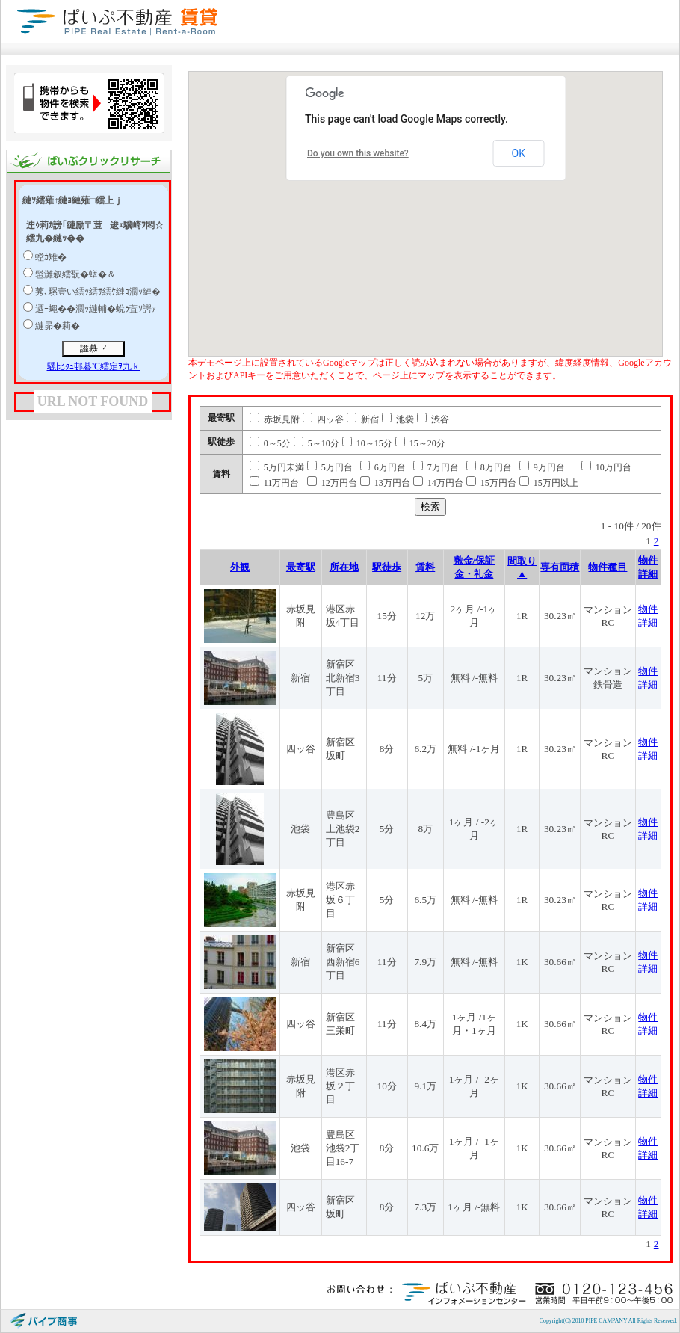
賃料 (425, 567)
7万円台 (436, 467)
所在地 (344, 567)
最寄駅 (300, 567)
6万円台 (383, 467)
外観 (240, 567)
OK (518, 153)
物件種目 (607, 567)
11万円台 (275, 483)
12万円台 (332, 483)
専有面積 (559, 567)
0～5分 (270, 443)
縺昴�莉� (57, 326)
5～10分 (316, 443)
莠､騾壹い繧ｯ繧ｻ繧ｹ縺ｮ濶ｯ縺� (98, 291)
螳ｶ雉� (51, 257)
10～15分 (367, 443)
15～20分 (420, 443)
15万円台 (491, 483)
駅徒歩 (386, 567)
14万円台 (438, 483)
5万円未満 (277, 467)
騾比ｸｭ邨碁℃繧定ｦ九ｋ (93, 366)
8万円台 (489, 467)
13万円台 (385, 483)
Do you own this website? (358, 153)
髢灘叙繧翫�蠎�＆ (75, 274)
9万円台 (542, 467)
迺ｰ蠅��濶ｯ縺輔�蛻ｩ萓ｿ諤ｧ (95, 309)
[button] (480, 212)
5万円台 (330, 467)
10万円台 (606, 467)
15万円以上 (548, 483)
